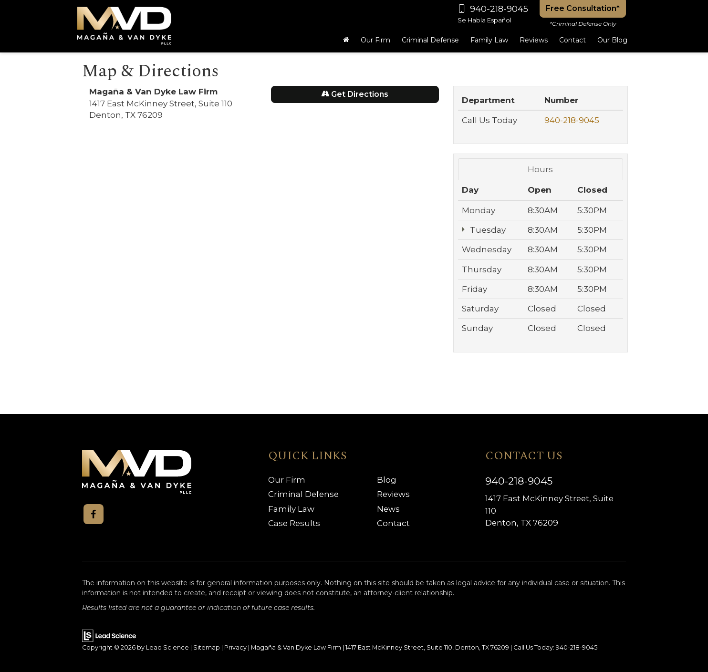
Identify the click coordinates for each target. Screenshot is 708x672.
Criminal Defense (304, 494)
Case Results (294, 523)
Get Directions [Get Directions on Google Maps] (354, 94)
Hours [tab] (540, 169)
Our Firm (286, 480)
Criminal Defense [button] (430, 40)
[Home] (346, 40)
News (388, 509)
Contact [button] (572, 40)
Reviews (534, 40)
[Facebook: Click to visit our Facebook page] (93, 514)
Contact (393, 523)
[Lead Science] (109, 634)
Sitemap (206, 647)
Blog (386, 480)
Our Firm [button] (375, 40)
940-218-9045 (571, 120)
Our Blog (612, 40)
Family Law (291, 509)
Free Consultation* (583, 8)
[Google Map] (264, 263)
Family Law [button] (489, 40)
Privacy (235, 647)
